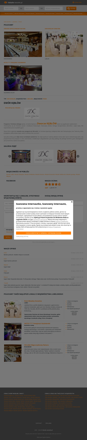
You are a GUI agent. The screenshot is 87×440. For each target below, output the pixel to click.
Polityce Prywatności (61, 221)
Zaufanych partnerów (40, 219)
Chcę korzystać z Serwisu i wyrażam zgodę (43, 233)
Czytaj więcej (19, 229)
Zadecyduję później (22, 236)
